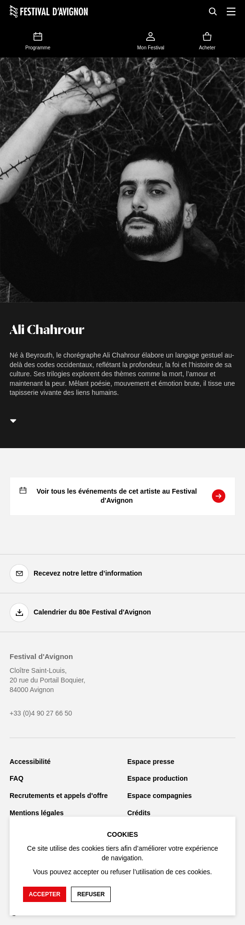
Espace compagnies (160, 795)
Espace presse (151, 761)
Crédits (139, 813)
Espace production (158, 778)
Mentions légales (37, 813)
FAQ (16, 778)
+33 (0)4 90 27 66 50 (41, 713)
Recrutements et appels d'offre (59, 795)
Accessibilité (30, 761)
